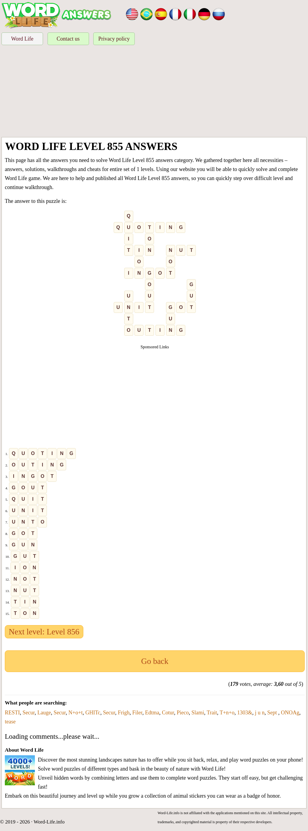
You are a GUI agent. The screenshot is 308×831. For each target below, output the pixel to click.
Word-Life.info (49, 822)
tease (10, 722)
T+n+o (227, 713)
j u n (260, 713)
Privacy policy (114, 39)
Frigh (124, 713)
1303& (244, 713)
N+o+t (76, 713)
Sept (273, 713)
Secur (29, 713)
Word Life (22, 39)
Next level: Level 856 (44, 631)
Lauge (44, 713)
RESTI (12, 713)
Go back (154, 661)
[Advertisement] (154, 92)
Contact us (68, 39)
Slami (197, 713)
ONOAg (290, 713)
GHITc (92, 713)
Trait (212, 713)
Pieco (183, 713)
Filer (137, 713)
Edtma (152, 713)
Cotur (168, 713)
